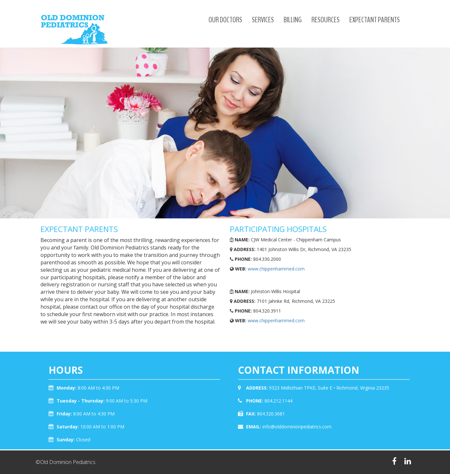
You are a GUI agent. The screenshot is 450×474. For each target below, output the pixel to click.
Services (263, 20)
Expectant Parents (374, 20)
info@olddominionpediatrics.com (297, 427)
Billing (293, 20)
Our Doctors (225, 20)
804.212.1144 (278, 401)
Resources (325, 20)
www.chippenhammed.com (276, 269)
